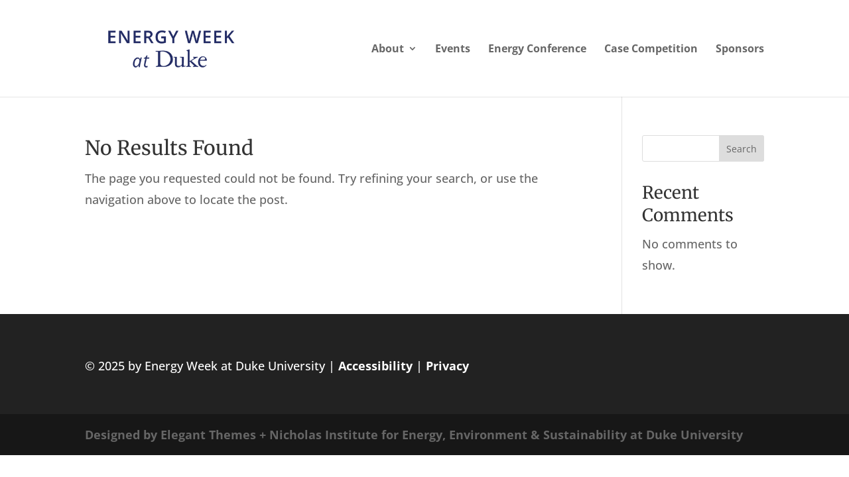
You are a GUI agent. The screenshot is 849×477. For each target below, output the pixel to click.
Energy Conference (537, 50)
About (387, 50)
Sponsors (740, 50)
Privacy (447, 366)
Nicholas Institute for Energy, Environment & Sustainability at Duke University (506, 435)
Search (741, 148)
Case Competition (651, 50)
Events (452, 50)
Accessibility (375, 366)
